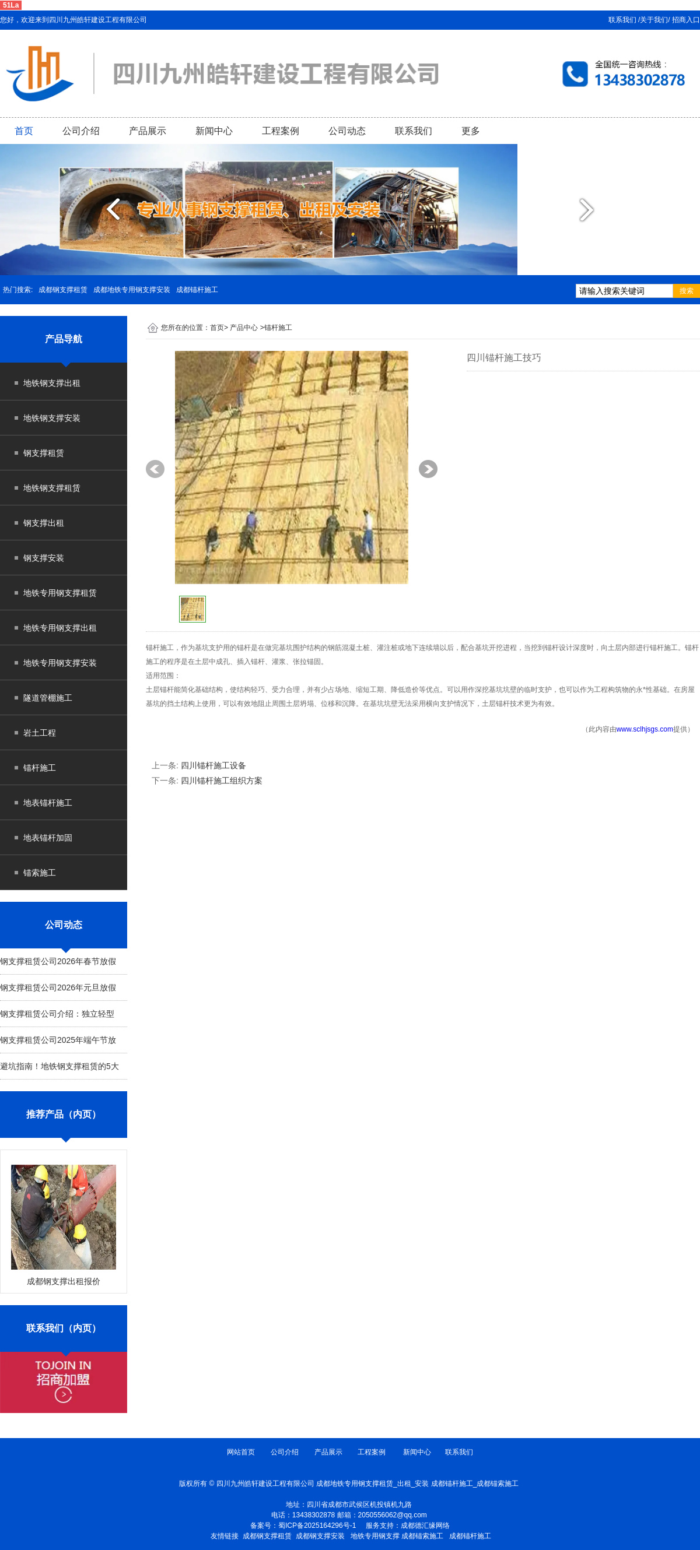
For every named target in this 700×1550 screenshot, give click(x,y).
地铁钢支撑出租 (51, 383)
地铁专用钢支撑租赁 (60, 592)
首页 (24, 131)
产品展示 (147, 131)
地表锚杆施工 (47, 802)
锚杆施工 (39, 767)
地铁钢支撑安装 (51, 418)
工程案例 (280, 131)
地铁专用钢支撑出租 (60, 627)
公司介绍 (81, 131)
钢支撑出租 (43, 523)
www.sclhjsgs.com (645, 729)
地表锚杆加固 (47, 837)
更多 (470, 131)
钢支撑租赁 (43, 453)
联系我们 (413, 131)
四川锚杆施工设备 (213, 765)
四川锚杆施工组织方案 (221, 780)
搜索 (687, 291)
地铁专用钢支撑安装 (60, 662)
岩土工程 (39, 732)
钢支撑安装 (43, 558)
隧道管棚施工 (47, 697)
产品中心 (244, 328)
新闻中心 (214, 131)
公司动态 (347, 131)
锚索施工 (39, 872)
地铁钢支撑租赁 (51, 488)
